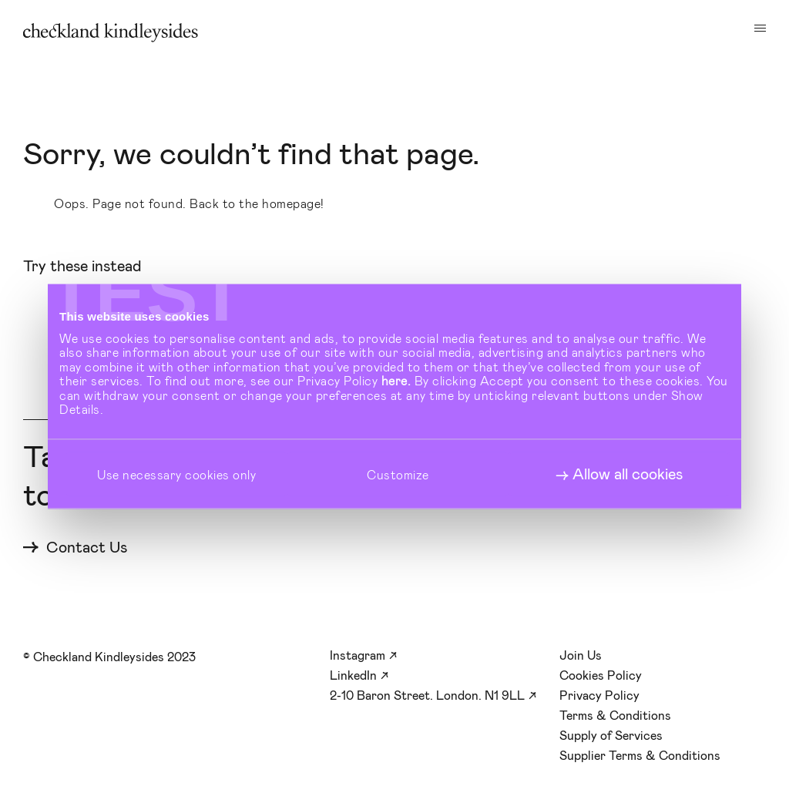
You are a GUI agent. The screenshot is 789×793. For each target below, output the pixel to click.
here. (396, 380)
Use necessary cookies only (176, 473)
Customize (398, 473)
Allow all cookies (627, 474)
